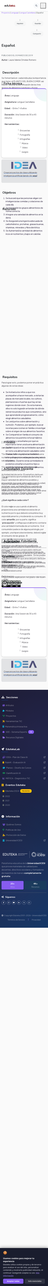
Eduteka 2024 (17, 791)
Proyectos (9, 716)
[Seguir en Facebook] (4, 903)
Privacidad (36, 920)
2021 (6, 800)
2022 (6, 796)
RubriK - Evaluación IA (24, 762)
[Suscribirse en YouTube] (14, 903)
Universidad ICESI (24, 840)
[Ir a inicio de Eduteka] (10, 6)
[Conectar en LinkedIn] (19, 903)
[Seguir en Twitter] (24, 903)
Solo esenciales (34, 1281)
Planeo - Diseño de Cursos (24, 767)
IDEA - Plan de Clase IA (24, 757)
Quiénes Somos (12, 824)
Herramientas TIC (12, 721)
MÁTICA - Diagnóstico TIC (24, 778)
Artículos (8, 705)
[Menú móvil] (43, 5)
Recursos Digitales (13, 737)
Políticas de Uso (12, 829)
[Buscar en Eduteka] (36, 5)
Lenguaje (15, 12)
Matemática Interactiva (15, 726)
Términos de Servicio (16, 920)
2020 (6, 805)
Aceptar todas (13, 1281)
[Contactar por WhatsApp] (29, 903)
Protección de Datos (14, 835)
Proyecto (6, 12)
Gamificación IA (24, 773)
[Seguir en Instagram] (9, 903)
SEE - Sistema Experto (18, 732)
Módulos (8, 710)
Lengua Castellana (27, 12)
